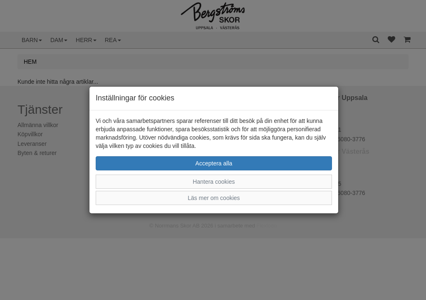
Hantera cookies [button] (214, 181)
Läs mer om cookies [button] (214, 198)
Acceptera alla (214, 163)
